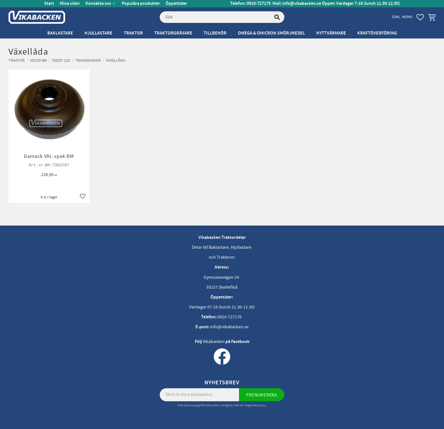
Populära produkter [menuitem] (141, 4)
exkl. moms (402, 17)
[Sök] (277, 17)
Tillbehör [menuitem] (215, 33)
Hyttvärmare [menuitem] (331, 33)
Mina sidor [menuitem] (70, 4)
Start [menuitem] (49, 4)
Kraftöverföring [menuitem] (377, 33)
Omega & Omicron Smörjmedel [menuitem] (271, 33)
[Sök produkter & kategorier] (222, 17)
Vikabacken (214, 341)
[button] (420, 17)
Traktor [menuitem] (133, 33)
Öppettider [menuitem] (176, 4)
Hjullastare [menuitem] (98, 33)
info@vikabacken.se (301, 4)
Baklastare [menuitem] (60, 33)
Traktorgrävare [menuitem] (173, 33)
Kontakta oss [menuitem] (98, 4)
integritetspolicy (255, 405)
